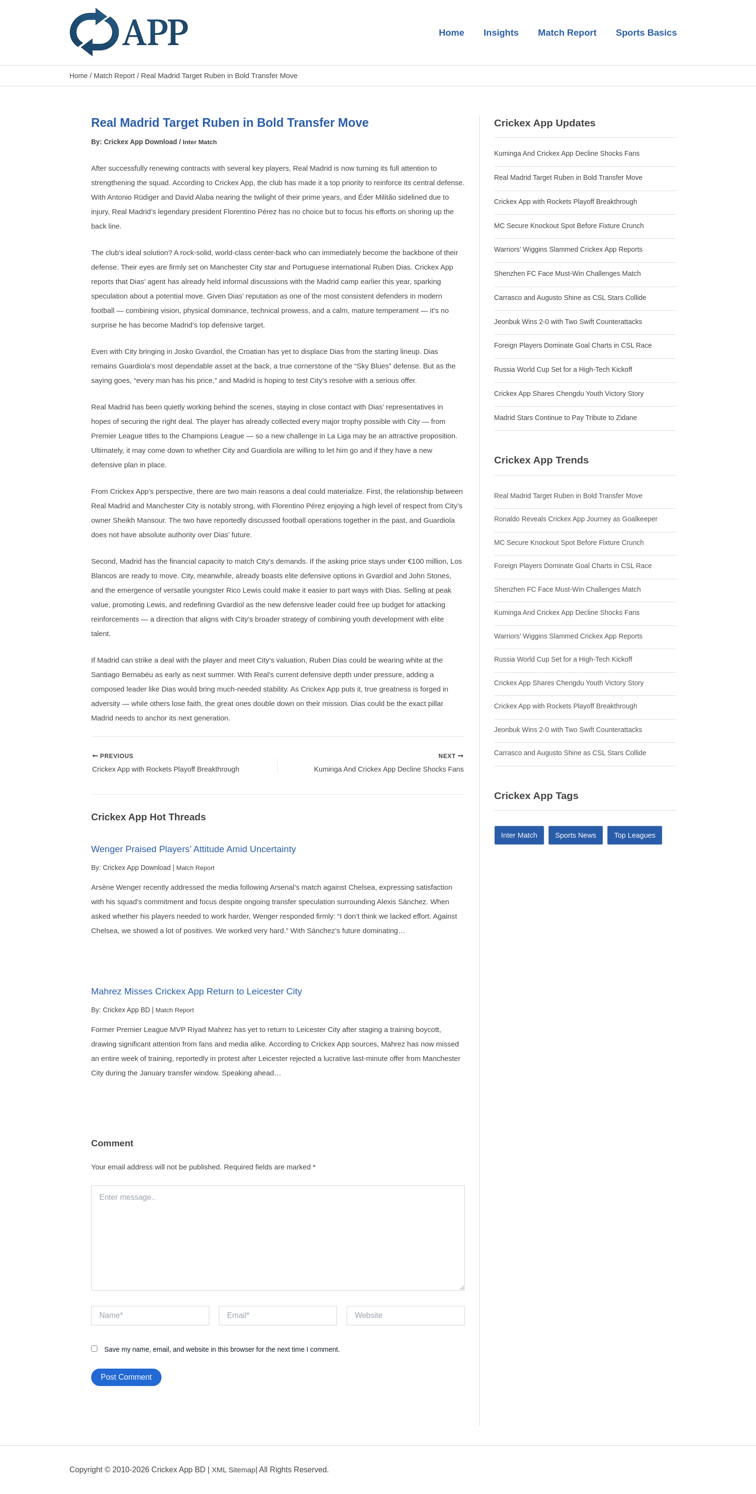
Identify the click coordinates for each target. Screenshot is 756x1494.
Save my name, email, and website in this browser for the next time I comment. (222, 1351)
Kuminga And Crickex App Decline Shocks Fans (571, 153)
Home (455, 32)
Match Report (569, 32)
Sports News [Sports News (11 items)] (575, 834)
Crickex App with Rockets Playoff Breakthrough (569, 201)
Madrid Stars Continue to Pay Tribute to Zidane (569, 417)
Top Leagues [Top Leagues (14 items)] (635, 834)
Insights (503, 32)
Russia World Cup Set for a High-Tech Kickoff (567, 369)
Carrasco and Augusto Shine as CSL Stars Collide (574, 297)
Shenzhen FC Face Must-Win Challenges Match (571, 273)
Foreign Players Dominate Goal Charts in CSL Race (577, 345)
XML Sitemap (234, 1470)
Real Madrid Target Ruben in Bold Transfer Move (572, 177)
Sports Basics (646, 32)
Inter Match (201, 141)
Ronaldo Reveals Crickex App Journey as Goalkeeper (580, 518)
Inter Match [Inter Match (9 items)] (519, 834)
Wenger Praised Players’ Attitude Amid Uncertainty (199, 850)
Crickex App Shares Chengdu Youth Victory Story (573, 393)
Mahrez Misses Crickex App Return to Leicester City (202, 992)
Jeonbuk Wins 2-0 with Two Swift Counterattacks (572, 321)
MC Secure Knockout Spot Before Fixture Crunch (573, 225)
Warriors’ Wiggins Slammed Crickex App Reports (572, 249)
